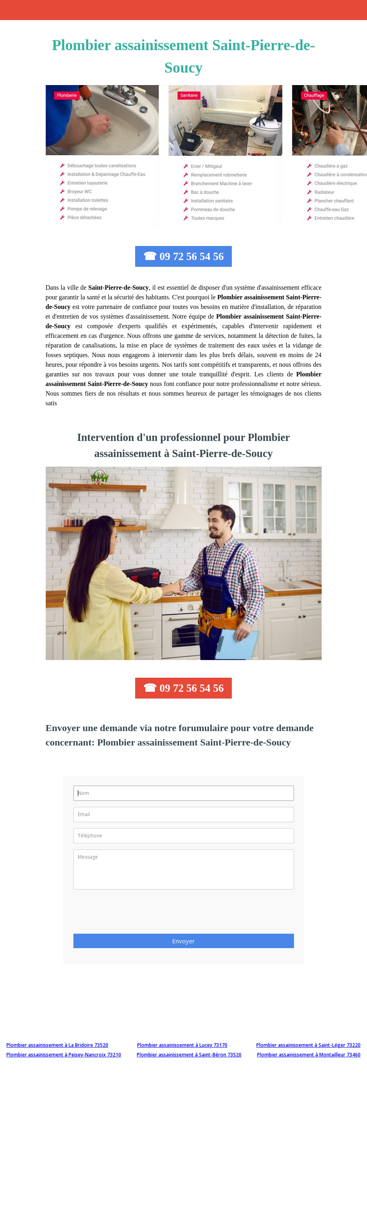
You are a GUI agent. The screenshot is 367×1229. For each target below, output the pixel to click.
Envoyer (183, 941)
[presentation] (134, 914)
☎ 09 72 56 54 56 (183, 256)
